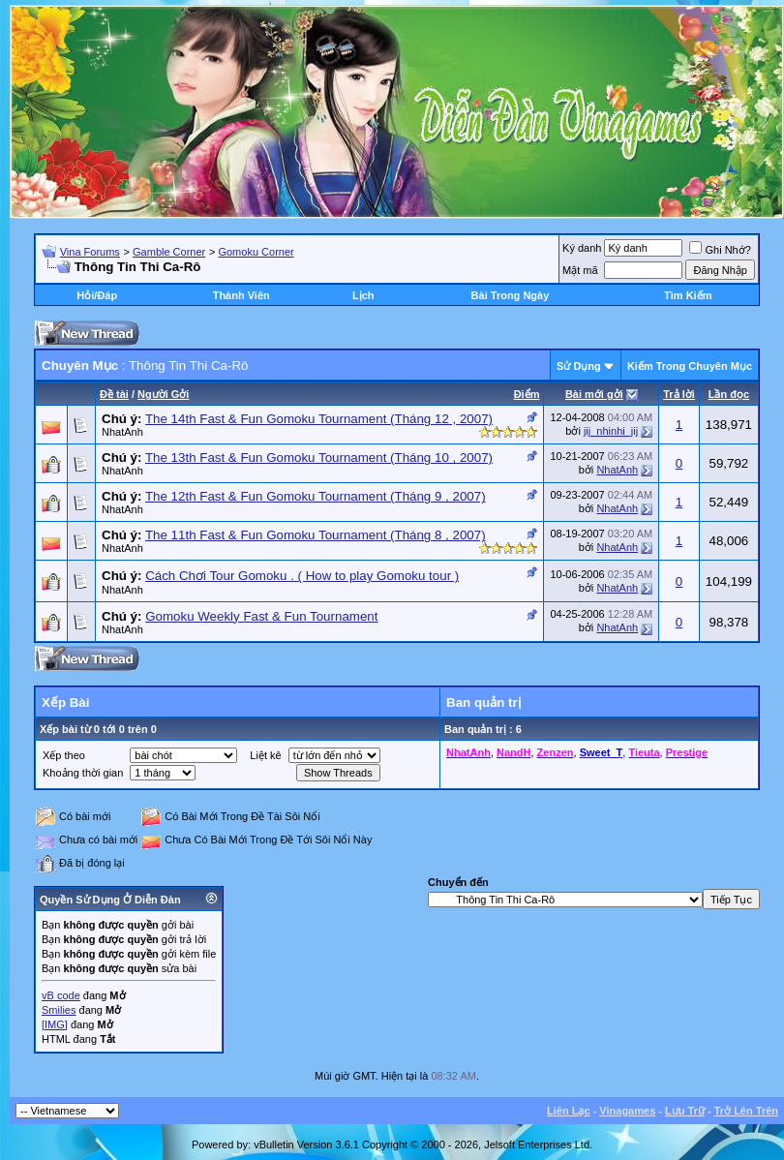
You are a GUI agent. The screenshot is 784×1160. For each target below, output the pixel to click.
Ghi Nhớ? (719, 250)
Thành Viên (241, 295)
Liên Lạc (568, 1110)
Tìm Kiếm (687, 295)
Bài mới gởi (594, 394)
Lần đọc (729, 394)
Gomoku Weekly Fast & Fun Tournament (261, 616)
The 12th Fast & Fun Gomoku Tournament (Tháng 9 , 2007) (315, 496)
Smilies (58, 1010)
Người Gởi (163, 394)
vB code (61, 995)
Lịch (363, 295)
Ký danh (581, 248)
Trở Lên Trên (746, 1110)
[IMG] (55, 1024)
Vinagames (627, 1110)
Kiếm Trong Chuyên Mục (689, 366)
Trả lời (679, 394)
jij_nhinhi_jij (611, 431)
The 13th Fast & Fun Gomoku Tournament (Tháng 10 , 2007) (319, 457)
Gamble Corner (169, 252)
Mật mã (580, 270)
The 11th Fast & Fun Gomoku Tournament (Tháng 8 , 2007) (315, 535)
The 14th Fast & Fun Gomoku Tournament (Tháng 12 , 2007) (319, 419)
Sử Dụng (579, 366)
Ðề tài (114, 394)
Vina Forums (90, 252)
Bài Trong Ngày (510, 295)
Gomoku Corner (255, 252)
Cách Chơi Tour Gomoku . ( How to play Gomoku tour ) (302, 575)
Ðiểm (527, 394)
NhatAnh (122, 432)
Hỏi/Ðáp (96, 295)
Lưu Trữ (685, 1110)
